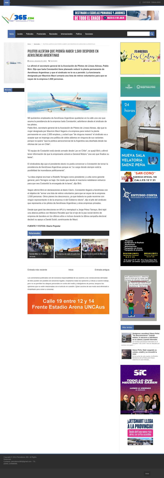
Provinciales (41, 33)
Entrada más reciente (37, 270)
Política (79, 33)
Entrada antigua (102, 270)
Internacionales (67, 33)
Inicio (11, 33)
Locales (20, 33)
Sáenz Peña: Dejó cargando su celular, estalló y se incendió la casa (144, 352)
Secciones (89, 33)
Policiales (29, 33)
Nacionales (53, 33)
